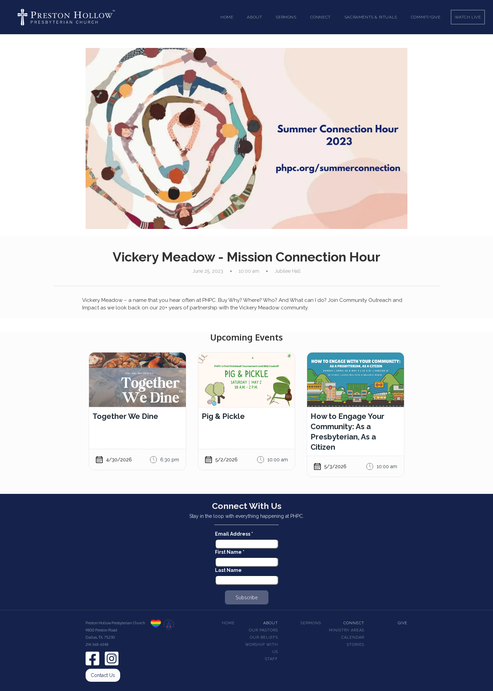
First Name (229, 552)
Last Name (228, 570)
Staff (271, 659)
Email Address (234, 534)
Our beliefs (264, 637)
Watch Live (468, 17)
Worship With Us (261, 648)
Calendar (352, 637)
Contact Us (103, 675)
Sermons (311, 623)
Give (402, 623)
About (270, 623)
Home (226, 17)
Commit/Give (426, 17)
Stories (355, 644)
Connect (353, 623)
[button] (254, 17)
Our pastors (263, 630)
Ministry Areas (346, 630)
